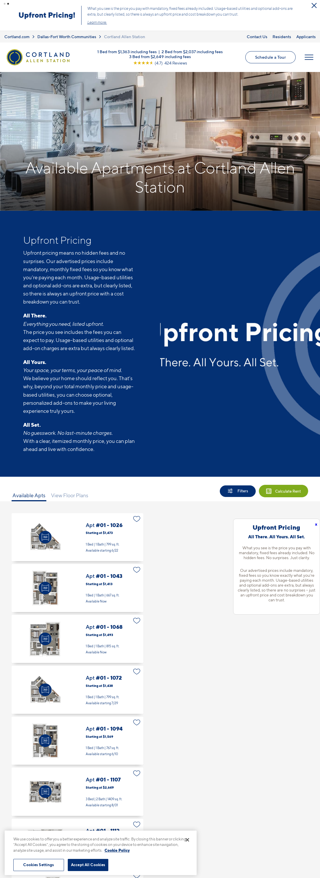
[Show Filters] (238, 491)
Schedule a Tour (270, 57)
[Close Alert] (314, 5)
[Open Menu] (309, 57)
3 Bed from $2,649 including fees (160, 56)
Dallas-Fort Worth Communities (66, 36)
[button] (5, 4)
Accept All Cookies (88, 864)
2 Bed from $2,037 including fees (192, 51)
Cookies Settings (38, 864)
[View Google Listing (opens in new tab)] (160, 62)
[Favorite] (136, 519)
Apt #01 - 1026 (77, 537)
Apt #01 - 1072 (77, 690)
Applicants (306, 36)
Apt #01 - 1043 (77, 588)
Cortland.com (17, 36)
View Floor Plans (69, 495)
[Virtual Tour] (45, 537)
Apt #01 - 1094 (77, 741)
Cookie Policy (117, 850)
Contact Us (257, 36)
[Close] (187, 839)
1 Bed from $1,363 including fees (127, 51)
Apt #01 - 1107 (77, 792)
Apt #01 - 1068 (77, 639)
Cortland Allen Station (124, 36)
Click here (213, 19)
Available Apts (28, 495)
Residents (282, 36)
